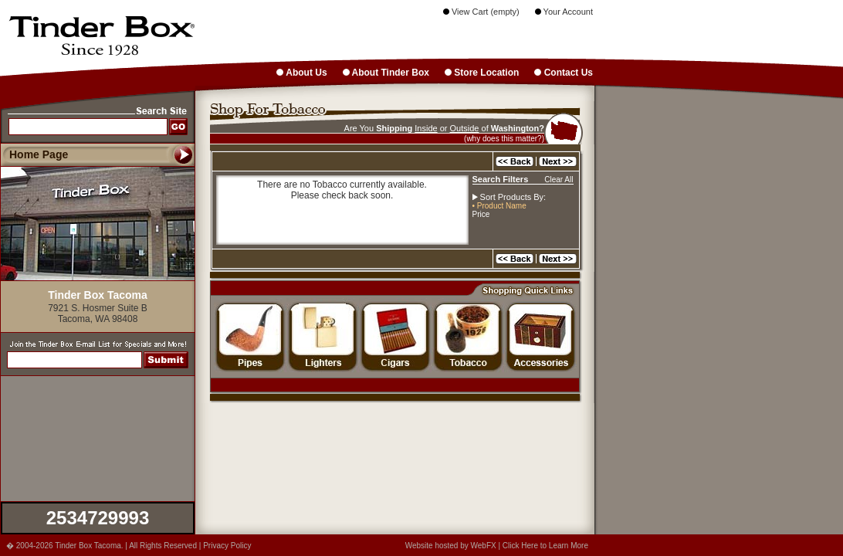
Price (481, 214)
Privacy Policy (227, 545)
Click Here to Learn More (545, 545)
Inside (426, 128)
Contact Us (563, 72)
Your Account (564, 11)
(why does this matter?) (504, 138)
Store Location (482, 72)
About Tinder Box (386, 72)
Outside (464, 128)
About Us (301, 72)
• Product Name (499, 206)
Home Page (38, 154)
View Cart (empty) (481, 11)
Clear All (558, 179)
